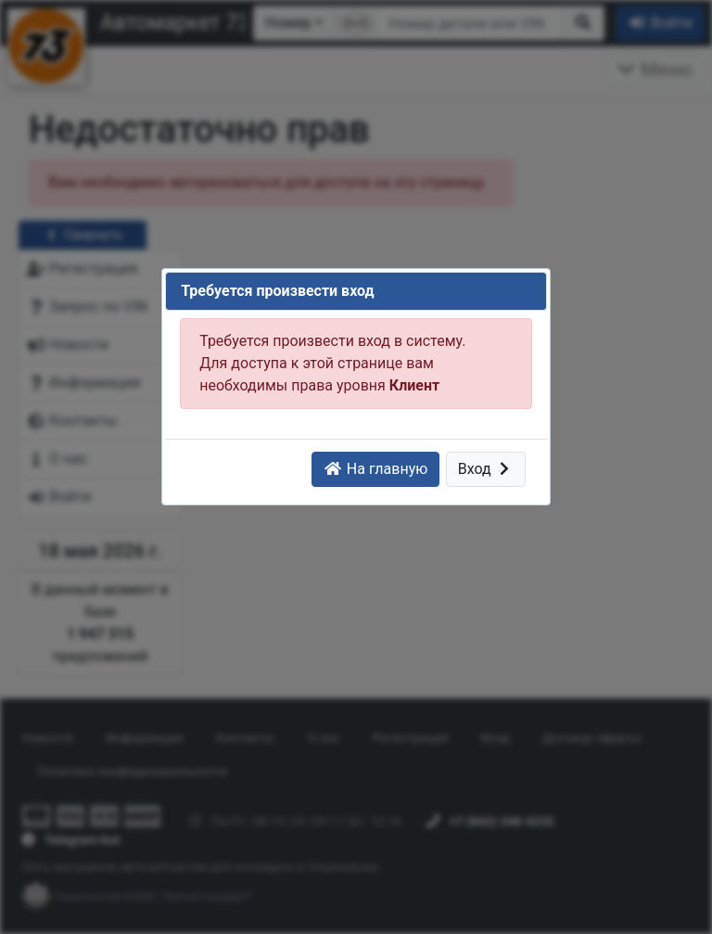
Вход (486, 469)
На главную (375, 469)
